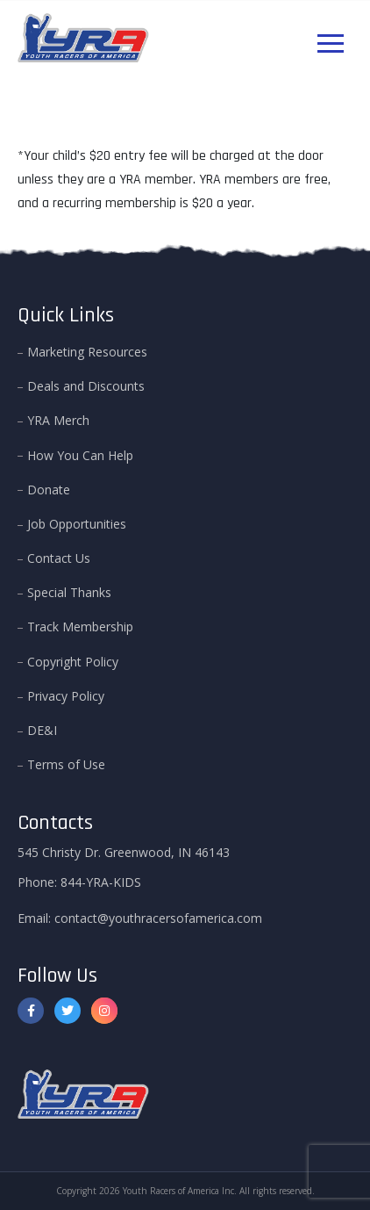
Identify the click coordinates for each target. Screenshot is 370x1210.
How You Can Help (80, 455)
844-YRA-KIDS (100, 882)
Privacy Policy (65, 696)
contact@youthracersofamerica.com (158, 918)
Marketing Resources (87, 351)
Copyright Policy (72, 661)
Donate (48, 489)
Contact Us (58, 558)
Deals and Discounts (86, 386)
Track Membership (80, 626)
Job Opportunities (76, 523)
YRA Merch (58, 420)
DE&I (42, 730)
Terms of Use (66, 764)
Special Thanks (69, 592)
